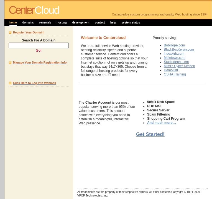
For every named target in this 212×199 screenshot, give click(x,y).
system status (131, 22)
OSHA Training (175, 74)
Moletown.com (174, 58)
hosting (62, 22)
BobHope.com (174, 45)
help (113, 22)
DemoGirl (171, 70)
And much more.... (161, 123)
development (81, 22)
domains (28, 22)
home (13, 22)
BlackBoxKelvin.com (179, 49)
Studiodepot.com (176, 62)
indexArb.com (174, 54)
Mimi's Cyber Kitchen (179, 66)
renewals (45, 22)
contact (100, 22)
